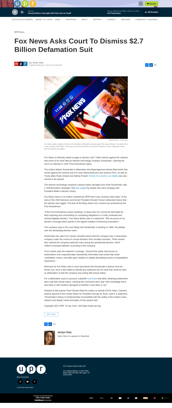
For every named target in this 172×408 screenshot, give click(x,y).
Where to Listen (44, 25)
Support (97, 25)
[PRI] (136, 403)
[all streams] (151, 17)
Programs (71, 25)
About (84, 25)
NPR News (19, 37)
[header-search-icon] (142, 6)
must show (92, 284)
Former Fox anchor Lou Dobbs (103, 181)
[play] (15, 17)
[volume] (22, 17)
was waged (81, 193)
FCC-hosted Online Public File (74, 371)
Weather (125, 25)
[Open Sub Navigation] (62, 25)
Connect (111, 25)
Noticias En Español (22, 25)
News (57, 25)
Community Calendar (146, 25)
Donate (154, 6)
